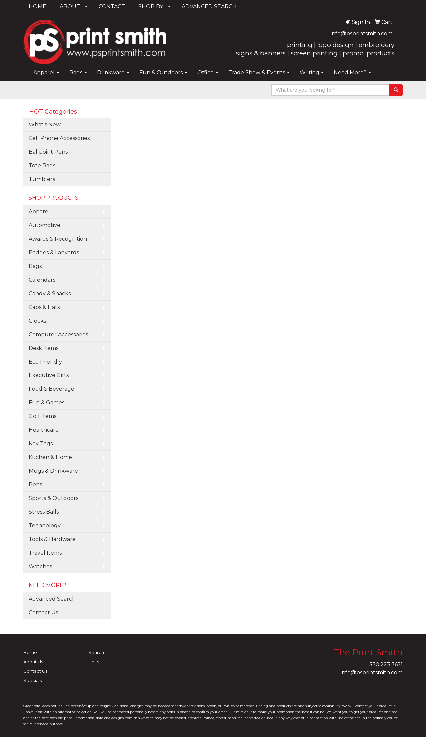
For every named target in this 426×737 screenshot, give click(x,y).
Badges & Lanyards (54, 252)
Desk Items (43, 348)
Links (93, 661)
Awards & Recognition (58, 239)
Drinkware (113, 72)
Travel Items (45, 553)
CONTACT (112, 6)
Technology (45, 525)
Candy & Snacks (50, 293)
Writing (312, 72)
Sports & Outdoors (53, 498)
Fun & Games (46, 402)
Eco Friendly (45, 362)
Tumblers (42, 179)
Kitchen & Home (50, 457)
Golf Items (42, 416)
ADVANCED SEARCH (209, 6)
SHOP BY (150, 6)
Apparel (46, 72)
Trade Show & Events (259, 72)
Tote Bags (42, 165)
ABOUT (70, 6)
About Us (33, 661)
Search (96, 652)
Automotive (44, 225)
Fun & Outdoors (163, 72)
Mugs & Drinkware (53, 471)
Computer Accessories (58, 334)
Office (207, 72)
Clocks (37, 321)
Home (30, 652)
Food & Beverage (51, 389)
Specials (32, 680)
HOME (37, 6)
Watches (40, 566)
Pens (35, 484)
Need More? (352, 72)
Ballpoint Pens (48, 152)
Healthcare (44, 430)
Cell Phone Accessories (59, 138)
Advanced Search (52, 599)
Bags (78, 72)
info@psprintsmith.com (362, 33)
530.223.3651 (386, 664)
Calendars (42, 280)
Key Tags (41, 443)
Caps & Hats (44, 307)
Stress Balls (44, 512)
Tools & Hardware (52, 539)
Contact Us (43, 612)
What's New (45, 125)
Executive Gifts (49, 375)
